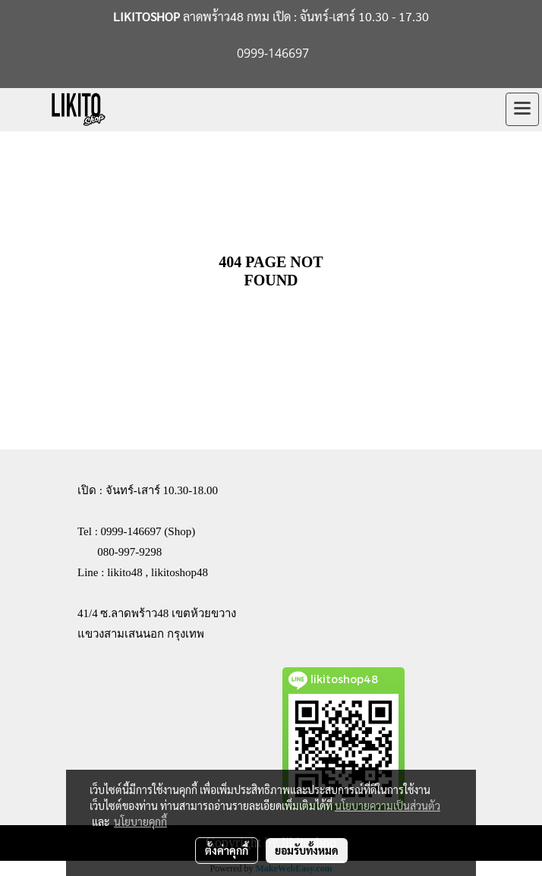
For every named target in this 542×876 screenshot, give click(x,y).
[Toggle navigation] (522, 109)
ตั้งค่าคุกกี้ (226, 850)
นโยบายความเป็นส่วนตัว (387, 805)
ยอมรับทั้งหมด (307, 850)
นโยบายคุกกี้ (140, 821)
